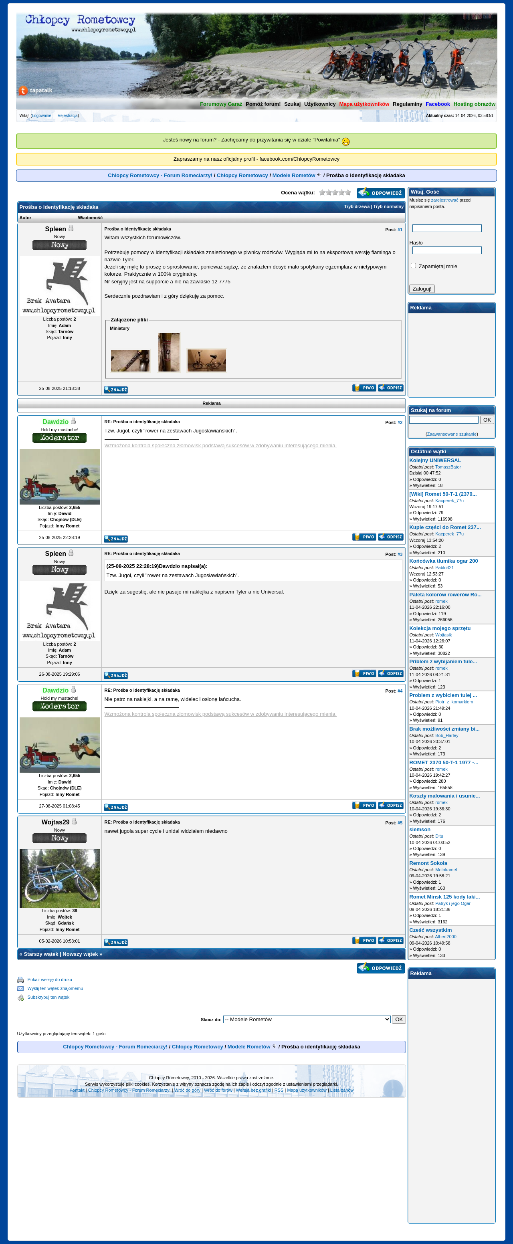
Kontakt (76, 1090)
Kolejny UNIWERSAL (435, 460)
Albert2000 (445, 936)
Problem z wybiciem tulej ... (443, 695)
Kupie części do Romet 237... (445, 527)
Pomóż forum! (263, 104)
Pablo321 (444, 567)
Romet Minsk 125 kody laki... (444, 897)
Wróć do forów (218, 1090)
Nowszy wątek (80, 954)
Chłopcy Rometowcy (242, 175)
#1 (400, 229)
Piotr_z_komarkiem (454, 701)
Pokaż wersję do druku (50, 979)
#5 (400, 822)
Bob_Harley (446, 735)
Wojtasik (443, 634)
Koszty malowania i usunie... (444, 796)
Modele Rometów (294, 175)
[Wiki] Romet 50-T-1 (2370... (443, 494)
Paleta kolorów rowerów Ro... (445, 595)
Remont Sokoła (428, 863)
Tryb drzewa (357, 206)
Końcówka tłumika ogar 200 (443, 561)
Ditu (439, 836)
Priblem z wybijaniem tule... (443, 661)
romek (441, 601)
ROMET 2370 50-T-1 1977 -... (443, 762)
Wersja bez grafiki (253, 1090)
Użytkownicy (320, 104)
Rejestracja (68, 115)
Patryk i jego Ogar (453, 903)
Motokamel (446, 869)
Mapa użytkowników (306, 1090)
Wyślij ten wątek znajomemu (55, 988)
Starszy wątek (41, 954)
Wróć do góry (187, 1090)
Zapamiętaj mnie (434, 266)
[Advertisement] (244, 989)
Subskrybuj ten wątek (49, 997)
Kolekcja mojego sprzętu (440, 628)
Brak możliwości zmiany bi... (444, 729)
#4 (400, 691)
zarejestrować (444, 200)
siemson (419, 829)
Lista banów (342, 1090)
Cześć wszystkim (430, 930)
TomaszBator (448, 466)
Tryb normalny (389, 206)
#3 (400, 554)
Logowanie (41, 115)
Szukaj (292, 104)
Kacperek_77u (449, 500)
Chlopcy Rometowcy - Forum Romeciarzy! (160, 175)
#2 (400, 422)
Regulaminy (407, 104)
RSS (279, 1090)
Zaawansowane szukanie (452, 434)
